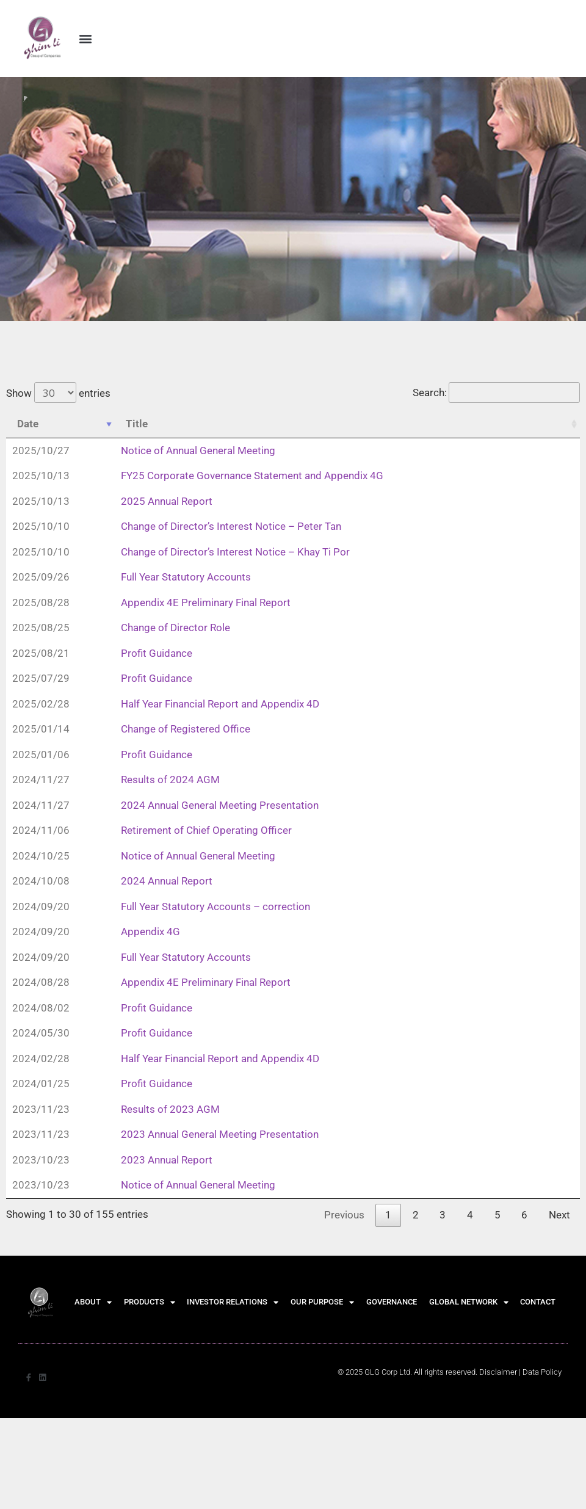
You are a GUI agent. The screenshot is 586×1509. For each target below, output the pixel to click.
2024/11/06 (41, 831)
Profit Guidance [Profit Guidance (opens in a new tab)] (156, 654)
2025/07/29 (41, 679)
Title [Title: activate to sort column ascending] (137, 424)
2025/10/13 (41, 476)
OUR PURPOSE (322, 1303)
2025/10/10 (41, 527)
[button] (85, 38)
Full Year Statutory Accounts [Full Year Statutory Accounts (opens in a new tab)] (186, 577)
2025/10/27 (41, 451)
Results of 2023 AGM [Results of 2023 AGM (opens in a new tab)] (170, 1110)
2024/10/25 (41, 856)
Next (559, 1215)
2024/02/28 (41, 1059)
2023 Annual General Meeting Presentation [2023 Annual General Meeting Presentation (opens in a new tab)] (220, 1135)
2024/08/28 (41, 983)
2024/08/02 (41, 1008)
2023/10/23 (41, 1160)
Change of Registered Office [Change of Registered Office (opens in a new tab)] (185, 729)
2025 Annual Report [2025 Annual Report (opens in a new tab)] (166, 502)
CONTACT (537, 1302)
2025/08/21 (41, 654)
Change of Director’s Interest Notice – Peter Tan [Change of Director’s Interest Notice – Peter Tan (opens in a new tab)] (231, 527)
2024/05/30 (41, 1033)
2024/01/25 (41, 1084)
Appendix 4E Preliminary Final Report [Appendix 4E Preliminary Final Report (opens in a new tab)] (206, 603)
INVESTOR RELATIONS (232, 1303)
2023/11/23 (41, 1110)
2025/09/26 (41, 577)
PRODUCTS (149, 1303)
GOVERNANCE (391, 1302)
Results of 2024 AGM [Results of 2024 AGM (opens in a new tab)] (170, 780)
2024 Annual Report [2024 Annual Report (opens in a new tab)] (166, 881)
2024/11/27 (41, 780)
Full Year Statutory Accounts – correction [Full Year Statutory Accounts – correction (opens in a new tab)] (215, 907)
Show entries (58, 394)
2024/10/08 (41, 881)
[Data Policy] (542, 1372)
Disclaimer (498, 1372)
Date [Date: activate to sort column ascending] (27, 424)
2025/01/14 (41, 729)
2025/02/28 (41, 704)
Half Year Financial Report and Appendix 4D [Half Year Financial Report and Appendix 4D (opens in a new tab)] (220, 704)
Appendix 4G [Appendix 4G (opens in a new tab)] (150, 932)
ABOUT (93, 1303)
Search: (496, 393)
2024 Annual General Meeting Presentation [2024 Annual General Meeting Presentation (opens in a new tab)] (220, 806)
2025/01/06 (41, 755)
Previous (344, 1215)
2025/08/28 (41, 603)
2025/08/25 (41, 628)
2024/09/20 (41, 907)
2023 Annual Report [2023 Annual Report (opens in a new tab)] (166, 1160)
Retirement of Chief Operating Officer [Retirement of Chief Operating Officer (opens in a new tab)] (206, 831)
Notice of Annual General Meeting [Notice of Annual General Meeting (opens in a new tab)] (198, 451)
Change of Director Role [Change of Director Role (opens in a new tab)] (175, 628)
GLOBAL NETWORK (468, 1303)
